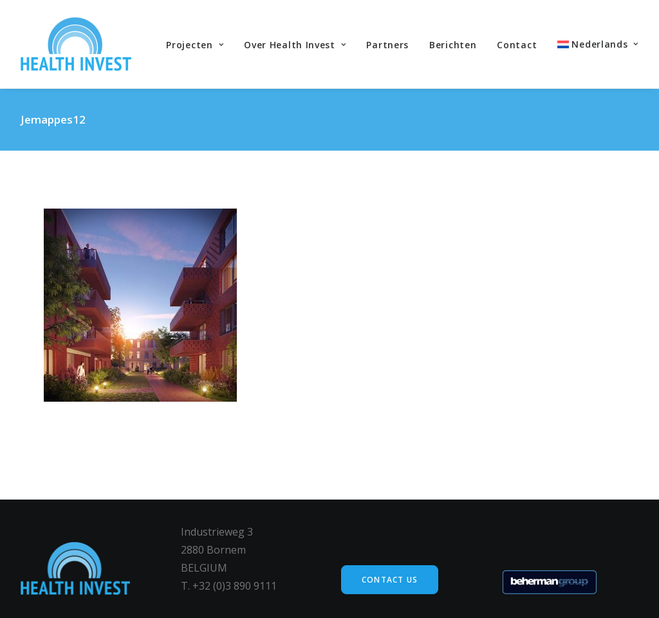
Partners (387, 45)
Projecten (194, 45)
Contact (517, 45)
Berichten (452, 45)
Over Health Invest (295, 45)
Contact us (390, 579)
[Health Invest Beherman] (76, 44)
